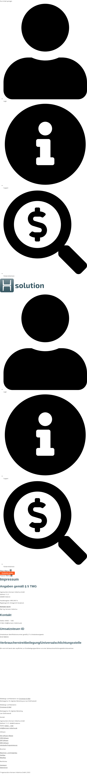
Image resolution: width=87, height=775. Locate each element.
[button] (43, 570)
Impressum (3, 765)
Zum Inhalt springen (6, 1)
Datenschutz (4, 767)
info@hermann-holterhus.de (8, 728)
